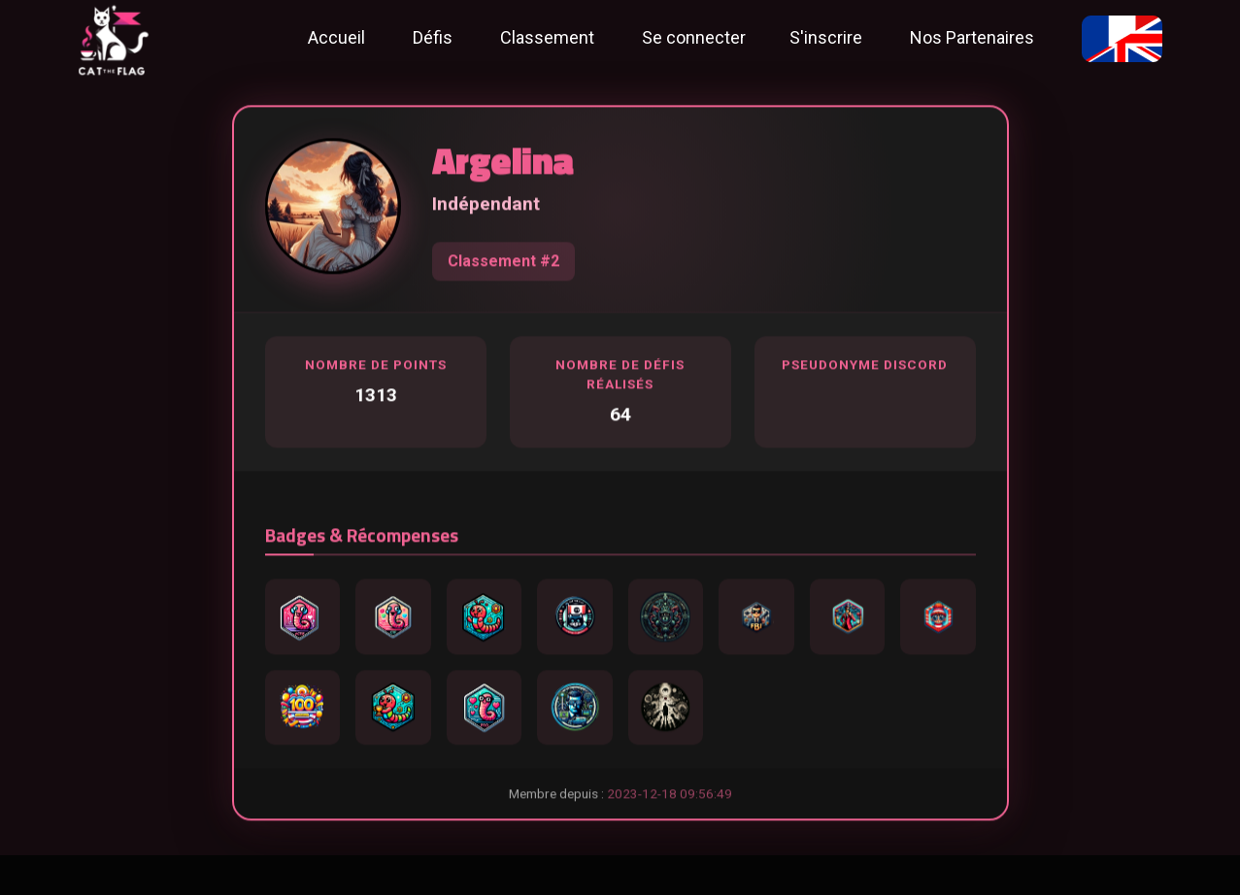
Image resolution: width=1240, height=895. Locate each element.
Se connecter (694, 37)
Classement (547, 37)
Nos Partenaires (972, 37)
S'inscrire (825, 37)
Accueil (336, 37)
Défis (432, 37)
